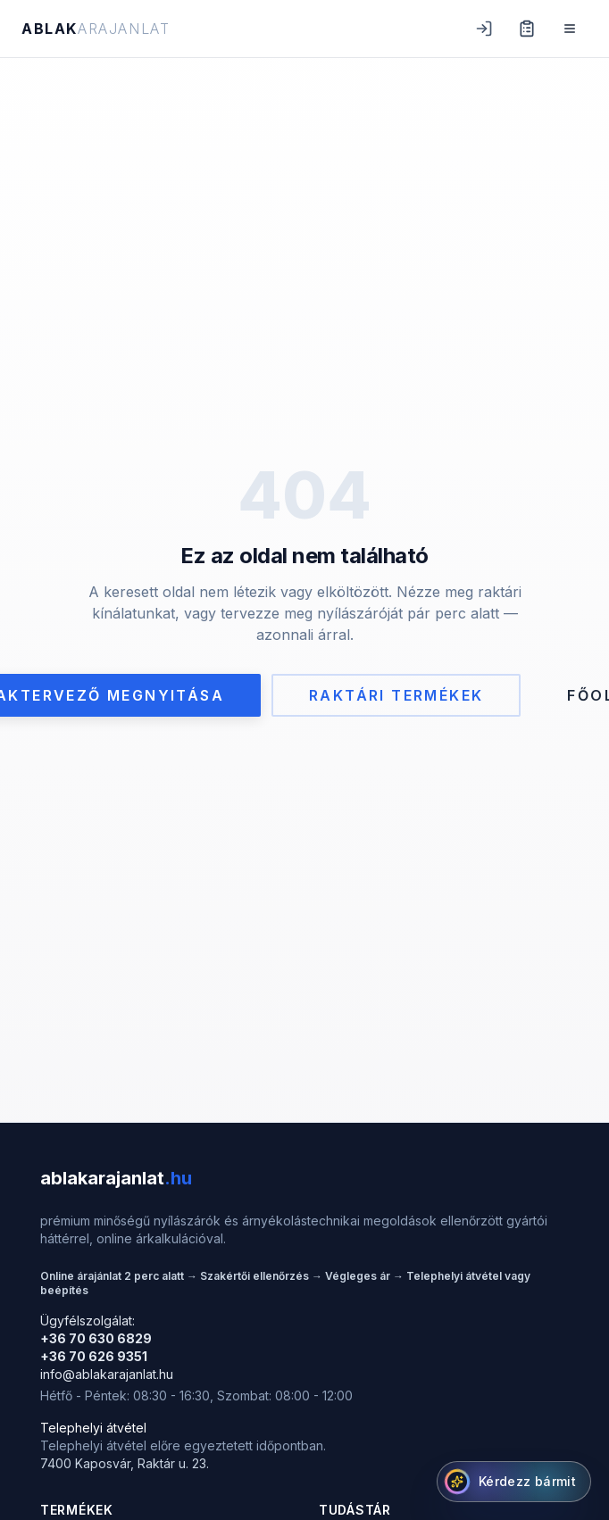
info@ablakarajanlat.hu (106, 1374)
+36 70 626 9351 (93, 1356)
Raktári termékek (396, 695)
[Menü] (570, 28)
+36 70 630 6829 (96, 1338)
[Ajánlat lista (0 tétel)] (527, 28)
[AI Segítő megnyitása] (514, 1481)
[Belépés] (484, 28)
